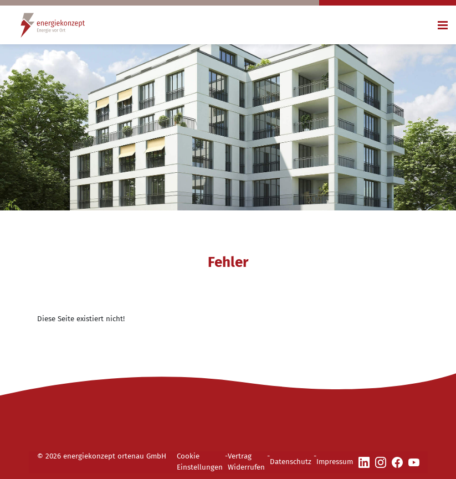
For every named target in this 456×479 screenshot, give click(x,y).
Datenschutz (290, 461)
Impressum (334, 461)
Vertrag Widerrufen (246, 462)
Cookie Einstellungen (200, 462)
